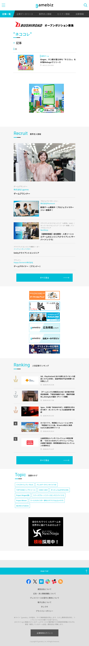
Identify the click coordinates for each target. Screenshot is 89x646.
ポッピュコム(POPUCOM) (59, 490)
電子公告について (44, 602)
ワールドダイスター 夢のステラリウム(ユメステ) (46, 500)
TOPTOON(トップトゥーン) (25, 490)
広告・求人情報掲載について (44, 593)
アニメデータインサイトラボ (46, 485)
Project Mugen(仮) (23, 495)
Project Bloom (21, 500)
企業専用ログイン (44, 633)
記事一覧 (6, 13)
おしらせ (44, 606)
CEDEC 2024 (43, 490)
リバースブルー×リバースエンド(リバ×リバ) (48, 495)
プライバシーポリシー (44, 611)
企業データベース (24, 13)
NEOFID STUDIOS (22, 506)
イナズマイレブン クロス (24, 485)
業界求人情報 (45, 13)
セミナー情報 (63, 13)
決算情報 (79, 13)
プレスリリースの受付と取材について (44, 598)
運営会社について (44, 589)
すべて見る (44, 277)
